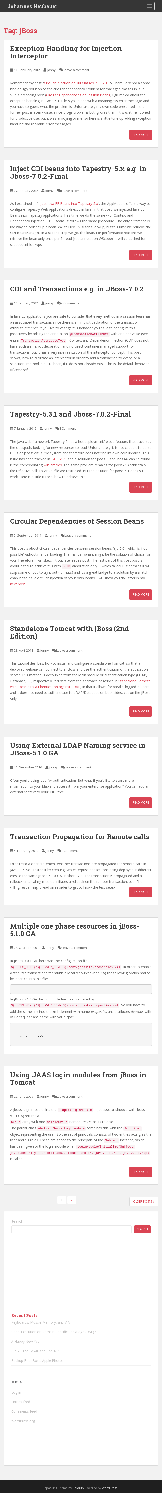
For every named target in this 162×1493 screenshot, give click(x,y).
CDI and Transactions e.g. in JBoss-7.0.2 (77, 288)
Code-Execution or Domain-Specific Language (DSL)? (53, 1331)
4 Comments (70, 303)
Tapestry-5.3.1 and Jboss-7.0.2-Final (70, 414)
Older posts (144, 1201)
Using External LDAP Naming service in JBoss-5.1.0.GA (78, 749)
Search (17, 1221)
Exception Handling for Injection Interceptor (66, 52)
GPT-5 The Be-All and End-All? (35, 1351)
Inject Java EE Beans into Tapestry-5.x (68, 203)
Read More (141, 135)
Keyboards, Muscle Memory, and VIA (40, 1322)
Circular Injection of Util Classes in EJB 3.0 (77, 83)
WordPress (109, 1488)
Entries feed (20, 1401)
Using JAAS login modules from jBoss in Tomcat (78, 1078)
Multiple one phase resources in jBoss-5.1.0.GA (74, 929)
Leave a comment (76, 70)
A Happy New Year (26, 1341)
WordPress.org (23, 1421)
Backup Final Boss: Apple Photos (37, 1360)
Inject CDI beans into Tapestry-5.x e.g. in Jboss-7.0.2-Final (78, 172)
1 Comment (67, 428)
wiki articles (53, 465)
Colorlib (78, 1488)
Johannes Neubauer (32, 6)
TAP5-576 (59, 459)
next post (17, 584)
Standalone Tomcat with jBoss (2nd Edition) (69, 632)
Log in (16, 1392)
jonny (51, 70)
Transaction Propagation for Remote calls (80, 836)
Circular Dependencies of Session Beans (78, 95)
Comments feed (24, 1411)
